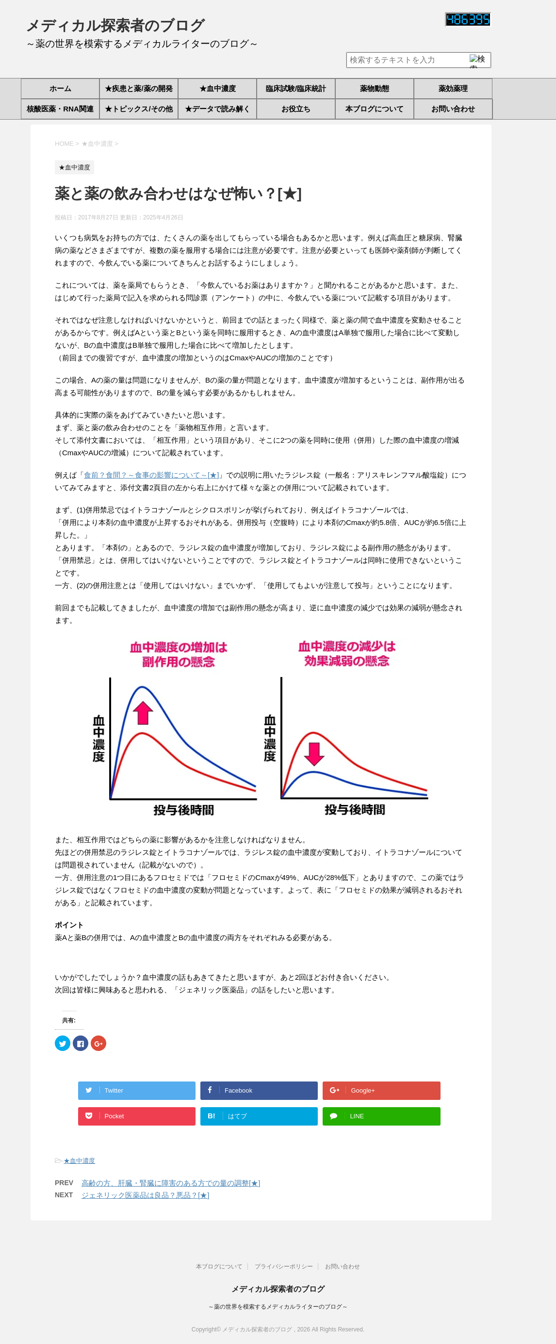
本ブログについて (374, 109)
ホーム (60, 88)
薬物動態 (374, 88)
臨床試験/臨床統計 (296, 88)
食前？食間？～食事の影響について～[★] (151, 475)
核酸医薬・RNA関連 (60, 109)
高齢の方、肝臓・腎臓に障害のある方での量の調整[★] (171, 1183)
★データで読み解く (217, 109)
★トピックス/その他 (138, 109)
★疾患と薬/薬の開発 (138, 88)
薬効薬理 (453, 88)
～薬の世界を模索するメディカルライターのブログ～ (278, 1304)
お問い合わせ (453, 109)
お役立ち (296, 109)
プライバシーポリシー (284, 1264)
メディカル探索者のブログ (115, 25)
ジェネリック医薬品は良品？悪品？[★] (145, 1195)
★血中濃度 (217, 88)
